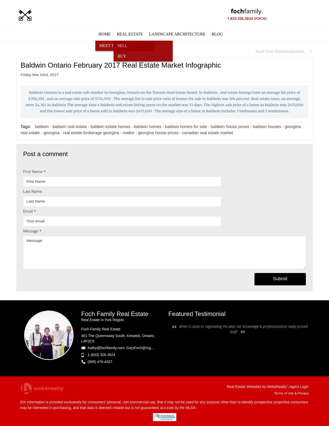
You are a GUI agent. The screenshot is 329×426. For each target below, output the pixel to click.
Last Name (32, 191)
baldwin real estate (69, 126)
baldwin (42, 126)
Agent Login (299, 387)
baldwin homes (147, 126)
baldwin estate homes (110, 126)
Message (32, 230)
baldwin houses (267, 126)
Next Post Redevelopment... (284, 51)
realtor (128, 133)
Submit (280, 278)
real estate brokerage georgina (91, 133)
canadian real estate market (207, 133)
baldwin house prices (230, 126)
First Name (34, 171)
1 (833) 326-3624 (101, 355)
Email (29, 211)
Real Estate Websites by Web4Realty (257, 387)
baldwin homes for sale (186, 126)
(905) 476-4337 (100, 362)
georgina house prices (158, 133)
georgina (51, 133)
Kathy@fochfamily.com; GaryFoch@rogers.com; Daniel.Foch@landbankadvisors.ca (154, 348)
